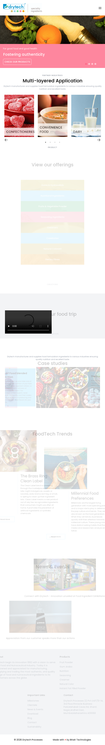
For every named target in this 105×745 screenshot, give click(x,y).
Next (102, 388)
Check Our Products (17, 61)
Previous (2, 388)
